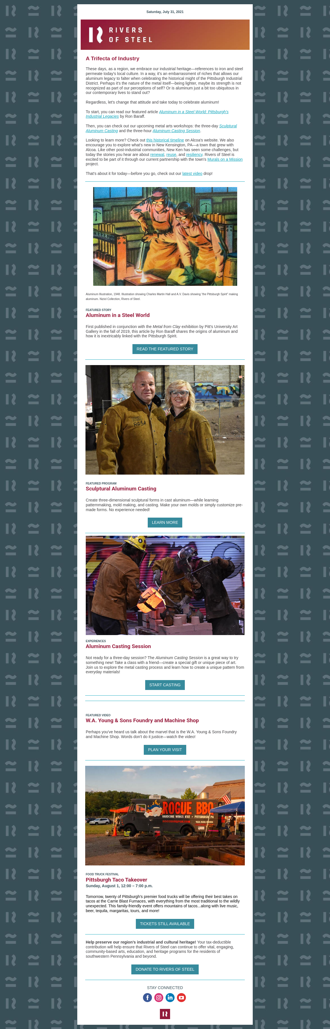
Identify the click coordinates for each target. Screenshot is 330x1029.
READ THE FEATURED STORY (165, 349)
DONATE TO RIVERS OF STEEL (165, 969)
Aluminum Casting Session (176, 130)
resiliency (194, 154)
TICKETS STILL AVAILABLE (165, 923)
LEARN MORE (165, 522)
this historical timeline (165, 140)
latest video (192, 173)
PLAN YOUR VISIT (165, 749)
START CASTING (165, 685)
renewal (157, 154)
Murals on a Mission (225, 159)
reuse (171, 154)
